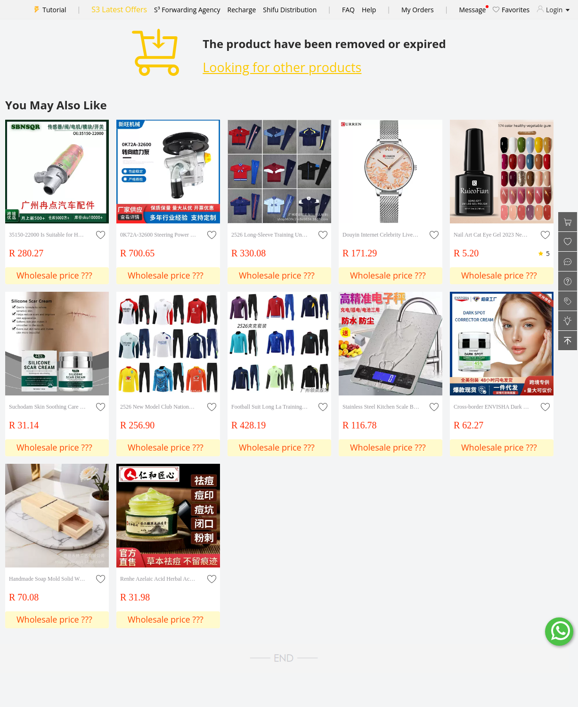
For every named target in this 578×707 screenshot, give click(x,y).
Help (369, 9)
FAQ (348, 9)
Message (472, 9)
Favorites (511, 9)
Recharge (242, 9)
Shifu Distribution (290, 9)
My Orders (417, 9)
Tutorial (54, 9)
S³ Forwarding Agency (187, 9)
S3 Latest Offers (119, 9)
